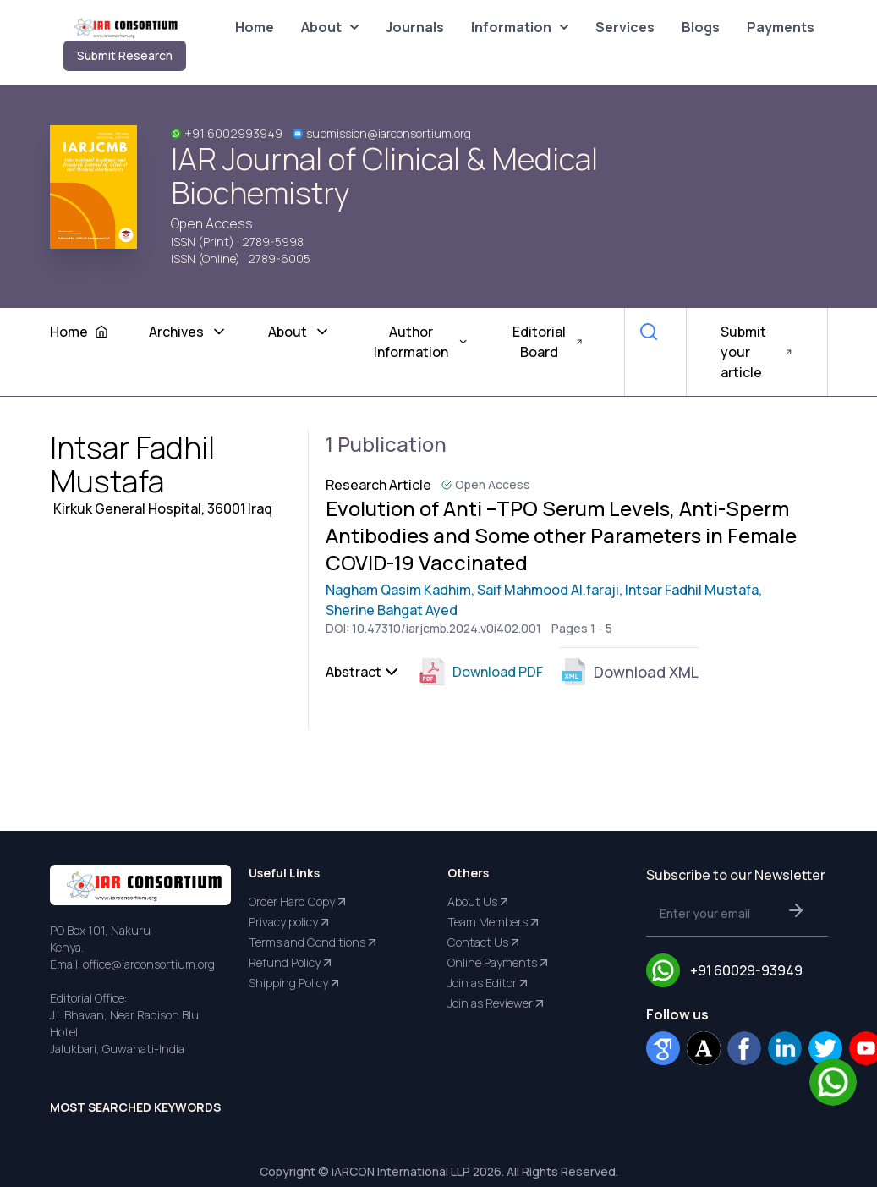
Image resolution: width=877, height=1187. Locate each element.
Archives (188, 331)
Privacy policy (290, 922)
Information (519, 27)
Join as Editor (488, 983)
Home (254, 27)
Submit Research (125, 55)
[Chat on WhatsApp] (833, 1082)
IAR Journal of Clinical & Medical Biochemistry (384, 176)
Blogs (701, 27)
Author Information (421, 341)
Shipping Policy (295, 983)
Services (625, 27)
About (330, 27)
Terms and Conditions (314, 942)
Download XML (629, 671)
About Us (479, 902)
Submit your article (757, 352)
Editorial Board (548, 341)
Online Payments (499, 963)
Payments (780, 27)
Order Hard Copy (298, 902)
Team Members (494, 922)
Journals (415, 27)
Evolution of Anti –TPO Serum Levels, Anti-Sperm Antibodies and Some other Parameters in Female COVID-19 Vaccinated (561, 535)
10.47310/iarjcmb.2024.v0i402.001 (446, 628)
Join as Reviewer (496, 1003)
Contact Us (484, 942)
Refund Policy (291, 963)
